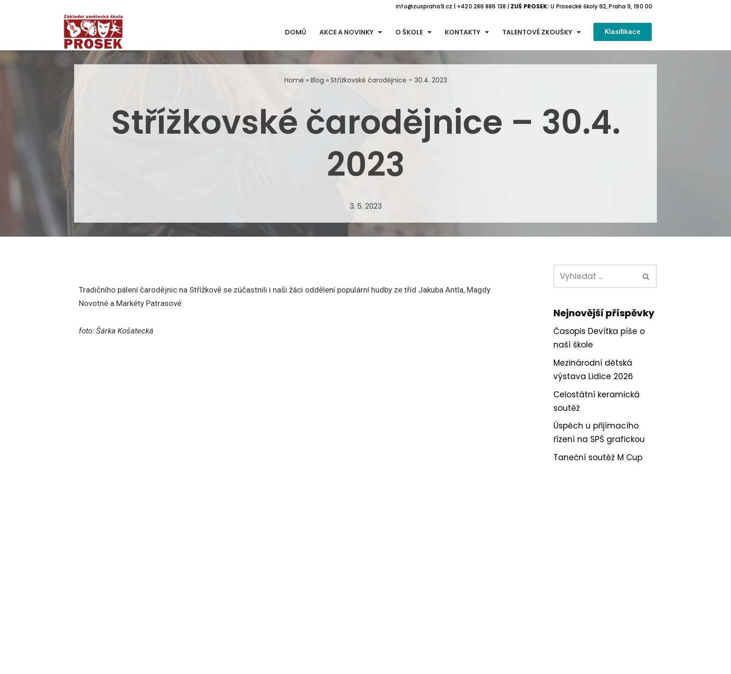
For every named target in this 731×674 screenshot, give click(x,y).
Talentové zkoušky (541, 32)
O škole (413, 32)
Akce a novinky (350, 32)
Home (294, 80)
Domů (295, 32)
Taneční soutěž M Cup (597, 457)
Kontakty (467, 32)
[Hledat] (594, 276)
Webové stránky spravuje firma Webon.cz (365, 665)
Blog (317, 80)
